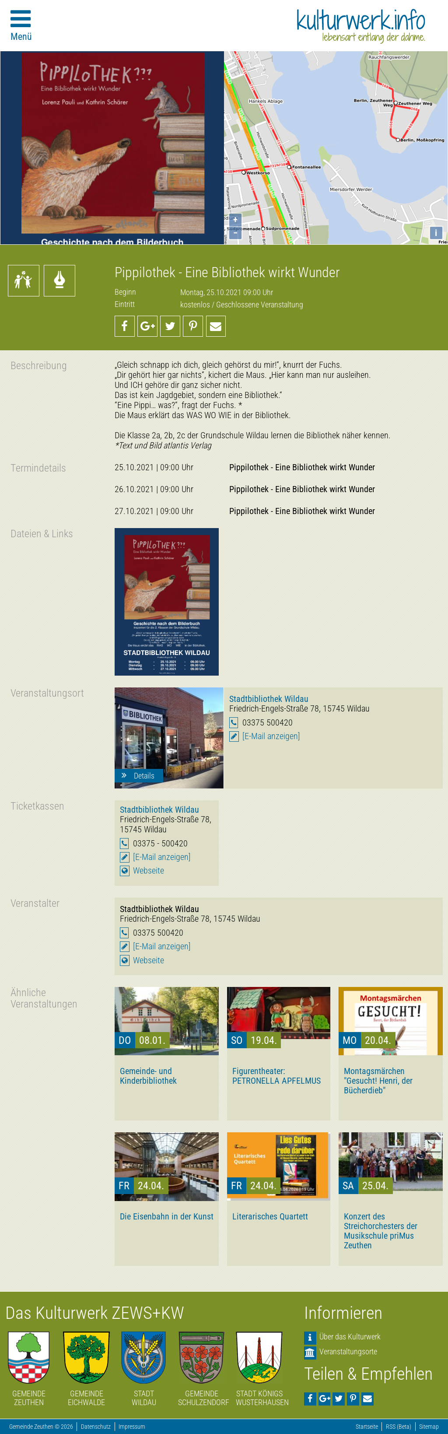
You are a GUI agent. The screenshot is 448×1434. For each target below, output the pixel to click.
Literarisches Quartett (270, 1216)
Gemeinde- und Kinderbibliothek (148, 1075)
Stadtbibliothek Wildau (268, 699)
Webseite (148, 871)
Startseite (367, 1426)
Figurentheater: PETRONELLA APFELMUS (276, 1075)
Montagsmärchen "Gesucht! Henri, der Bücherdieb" (378, 1080)
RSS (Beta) (398, 1426)
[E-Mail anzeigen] (271, 736)
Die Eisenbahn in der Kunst (167, 1216)
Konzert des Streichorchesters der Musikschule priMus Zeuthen (380, 1231)
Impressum (132, 1426)
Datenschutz (96, 1426)
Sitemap (429, 1426)
